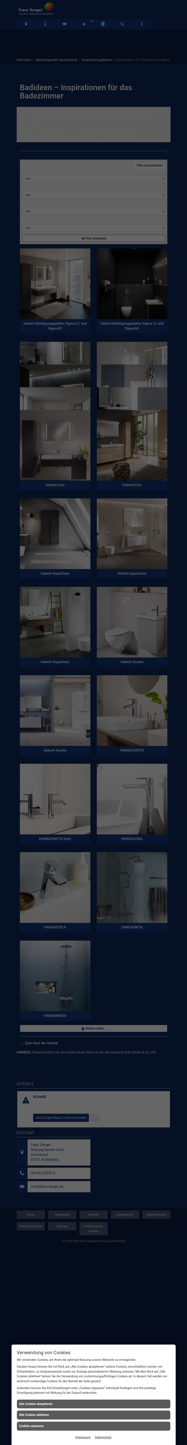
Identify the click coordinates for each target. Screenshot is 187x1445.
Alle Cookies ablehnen (34, 1415)
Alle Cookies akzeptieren (36, 1404)
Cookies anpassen (31, 1426)
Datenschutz (103, 1437)
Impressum (82, 1437)
